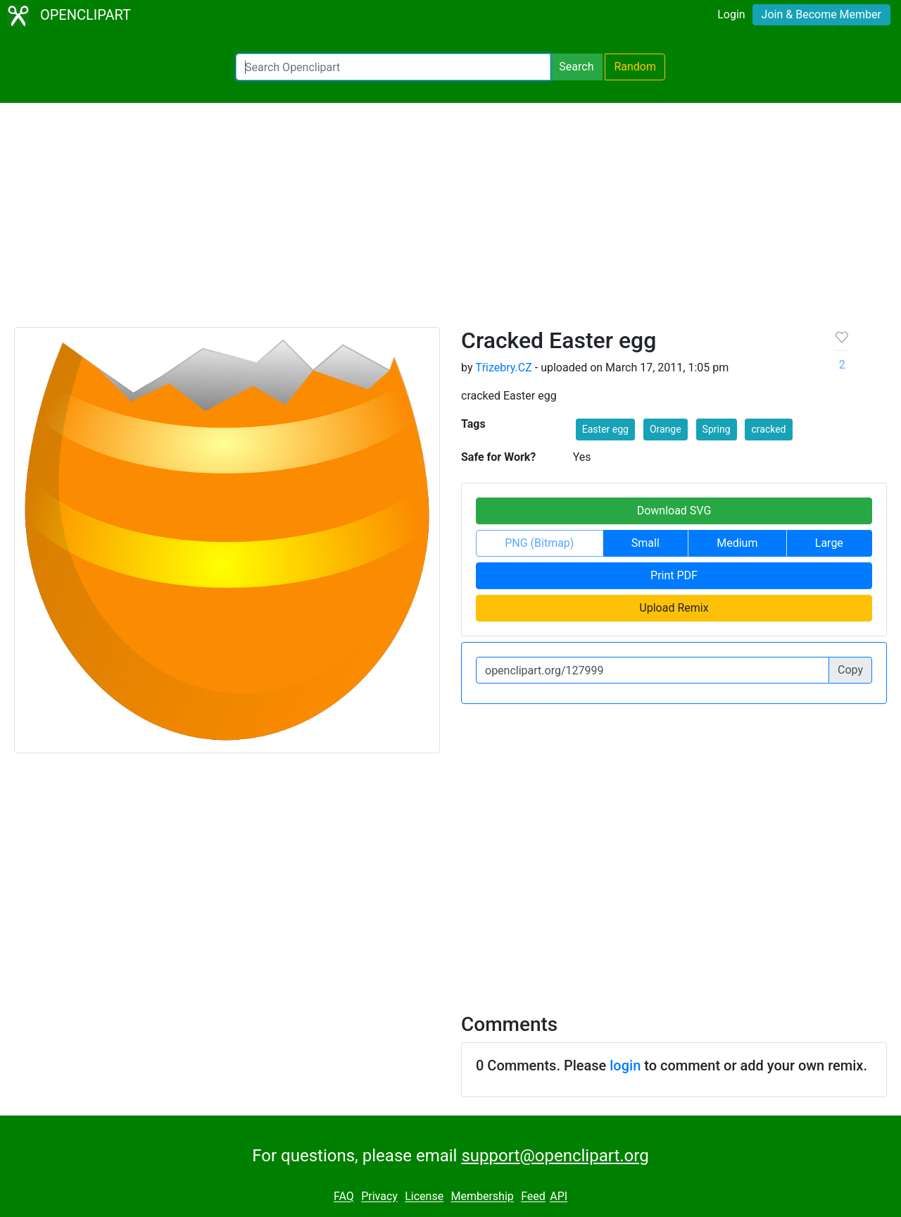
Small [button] (645, 543)
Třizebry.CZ (503, 367)
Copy (850, 670)
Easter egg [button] (605, 429)
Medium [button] (737, 543)
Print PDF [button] (674, 575)
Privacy (379, 1197)
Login (731, 14)
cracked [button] (768, 429)
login (625, 1065)
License (424, 1197)
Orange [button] (665, 429)
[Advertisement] (450, 221)
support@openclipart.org (554, 1156)
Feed (533, 1197)
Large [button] (829, 543)
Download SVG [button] (674, 510)
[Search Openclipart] (393, 67)
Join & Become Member (821, 14)
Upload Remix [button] (673, 607)
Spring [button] (716, 429)
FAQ (344, 1197)
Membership (481, 1197)
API (558, 1197)
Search (576, 66)
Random (635, 66)
